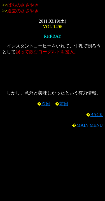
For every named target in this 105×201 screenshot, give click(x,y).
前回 (63, 103)
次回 (45, 103)
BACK (96, 114)
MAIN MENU (89, 125)
